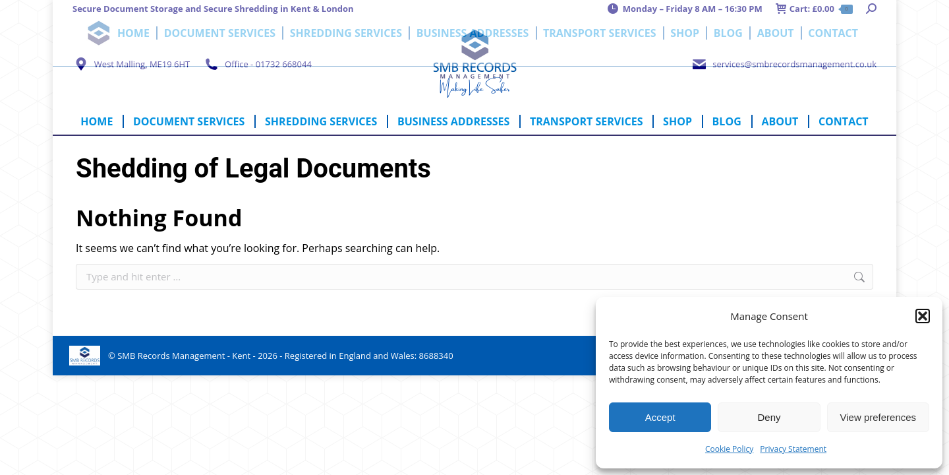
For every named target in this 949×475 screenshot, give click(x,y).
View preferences (878, 417)
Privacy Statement (793, 449)
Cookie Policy (729, 449)
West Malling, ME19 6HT (131, 64)
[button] (922, 316)
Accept (660, 417)
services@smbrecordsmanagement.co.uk (784, 64)
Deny (768, 417)
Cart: (814, 9)
